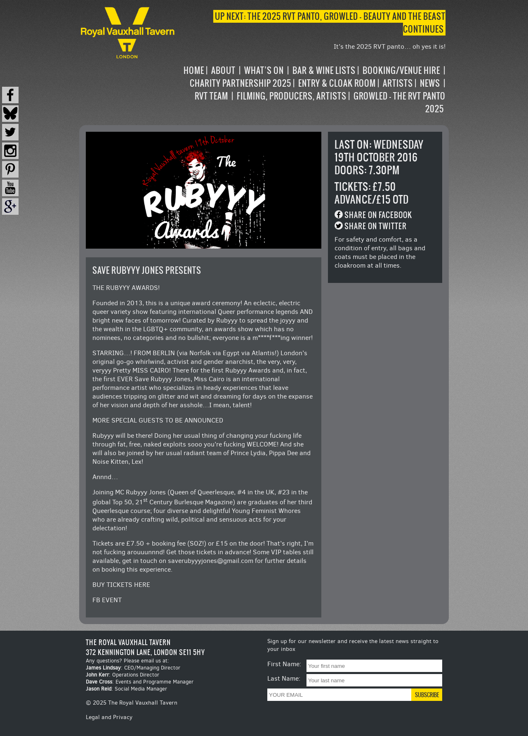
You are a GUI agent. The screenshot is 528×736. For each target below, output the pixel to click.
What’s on (264, 70)
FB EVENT (107, 600)
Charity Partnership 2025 (240, 83)
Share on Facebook (378, 215)
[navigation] (311, 89)
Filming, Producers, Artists (291, 96)
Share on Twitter (375, 226)
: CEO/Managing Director (133, 667)
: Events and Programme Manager (139, 681)
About (223, 70)
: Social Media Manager (126, 688)
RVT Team (211, 96)
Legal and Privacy (109, 717)
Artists (398, 83)
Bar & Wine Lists (324, 70)
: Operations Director (122, 674)
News (430, 83)
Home (194, 70)
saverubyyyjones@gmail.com (210, 560)
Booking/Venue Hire (401, 70)
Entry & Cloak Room (337, 83)
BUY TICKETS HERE (121, 584)
